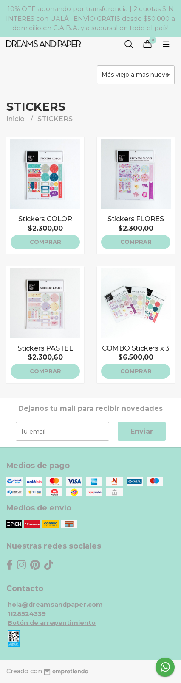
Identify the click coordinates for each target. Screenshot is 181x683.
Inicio (16, 119)
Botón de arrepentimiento (52, 623)
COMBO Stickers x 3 (136, 348)
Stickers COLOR (45, 219)
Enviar (141, 431)
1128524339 (27, 614)
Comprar (45, 242)
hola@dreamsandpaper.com (55, 604)
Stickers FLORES (135, 219)
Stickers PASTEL (45, 348)
